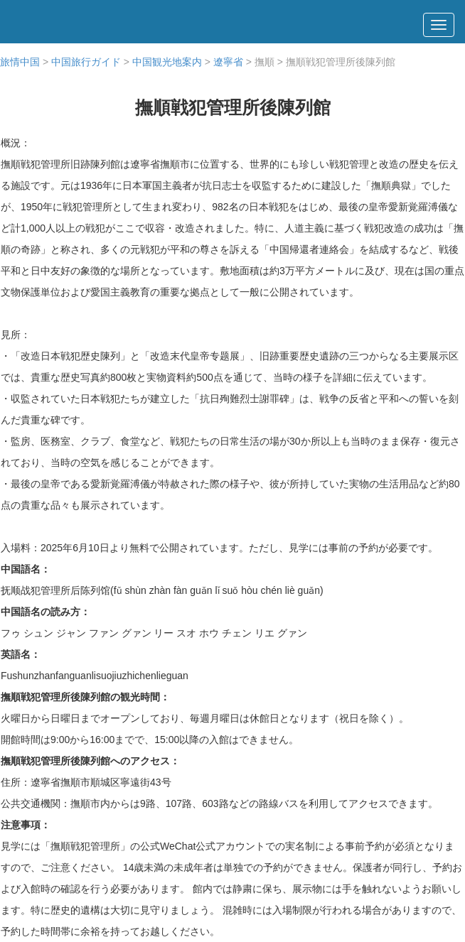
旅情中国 (20, 61)
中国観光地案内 (167, 61)
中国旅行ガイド (86, 61)
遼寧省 (228, 61)
